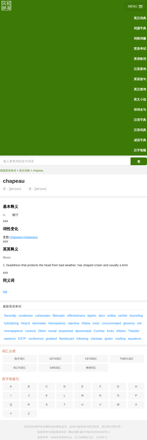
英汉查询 (140, 89)
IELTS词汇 (19, 367)
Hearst (25, 323)
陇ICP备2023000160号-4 (95, 431)
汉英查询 (140, 69)
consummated (111, 323)
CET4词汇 (55, 358)
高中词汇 (19, 358)
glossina (129, 323)
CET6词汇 (91, 358)
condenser (26, 315)
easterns (10, 338)
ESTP (22, 338)
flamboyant (66, 338)
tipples (91, 315)
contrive (30, 331)
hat (5, 291)
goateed (51, 338)
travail (52, 331)
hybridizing (11, 323)
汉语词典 (140, 130)
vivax (95, 323)
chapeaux (16, 237)
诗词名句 (140, 109)
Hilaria (86, 323)
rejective (73, 323)
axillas (111, 315)
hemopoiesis (57, 323)
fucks (110, 331)
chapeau (38, 170)
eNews (121, 331)
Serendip (10, 315)
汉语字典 (140, 119)
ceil (139, 323)
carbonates (42, 315)
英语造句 (140, 79)
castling (120, 338)
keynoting (136, 315)
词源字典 (140, 28)
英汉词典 (140, 18)
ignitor (109, 338)
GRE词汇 (55, 367)
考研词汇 (91, 367)
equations (134, 338)
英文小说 (140, 99)
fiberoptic (59, 315)
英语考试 (140, 48)
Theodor (134, 331)
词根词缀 (140, 38)
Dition (42, 331)
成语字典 (140, 140)
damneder (39, 323)
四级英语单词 (8, 170)
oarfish (122, 315)
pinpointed (66, 331)
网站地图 (73, 431)
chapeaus (30, 237)
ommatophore (13, 331)
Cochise (99, 331)
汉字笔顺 (140, 150)
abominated (83, 331)
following (82, 338)
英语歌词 (140, 58)
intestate (96, 338)
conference (35, 338)
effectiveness (76, 315)
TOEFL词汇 (127, 358)
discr (102, 315)
